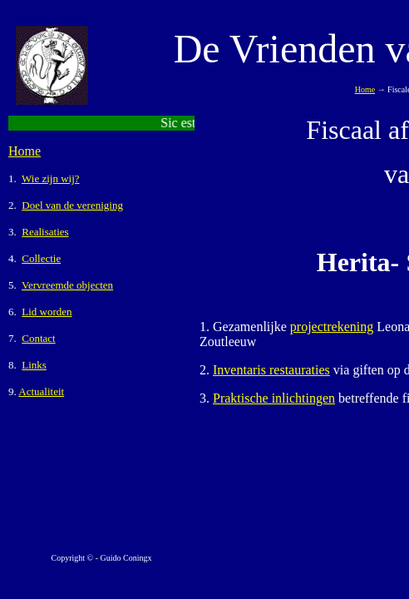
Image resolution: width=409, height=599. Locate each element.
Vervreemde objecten (67, 285)
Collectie (41, 258)
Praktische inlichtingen (274, 398)
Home (24, 151)
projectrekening (331, 326)
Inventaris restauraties (271, 370)
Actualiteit (41, 391)
